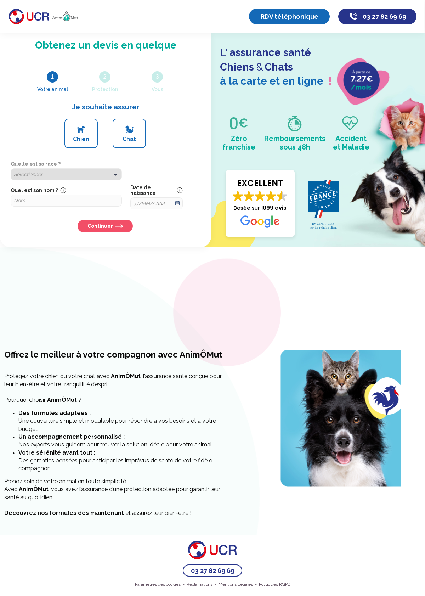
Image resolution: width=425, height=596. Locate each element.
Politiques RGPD (274, 584)
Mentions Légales (236, 584)
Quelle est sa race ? (36, 164)
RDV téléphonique (289, 16)
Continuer (100, 226)
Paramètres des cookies (158, 584)
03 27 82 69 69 (384, 16)
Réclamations (199, 584)
